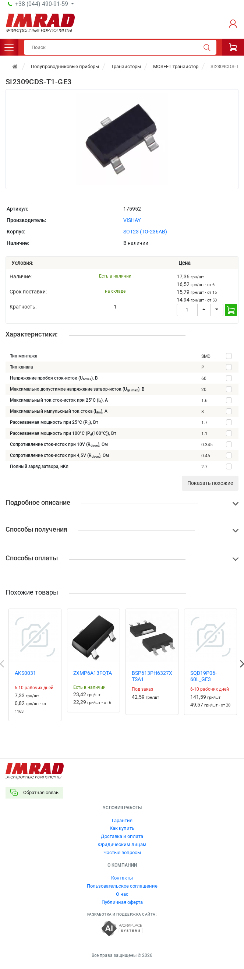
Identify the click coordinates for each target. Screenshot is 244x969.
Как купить (122, 828)
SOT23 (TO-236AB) (145, 232)
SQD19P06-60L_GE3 (203, 676)
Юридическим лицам (122, 844)
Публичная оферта (122, 902)
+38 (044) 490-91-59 (42, 4)
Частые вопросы (122, 852)
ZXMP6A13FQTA (92, 673)
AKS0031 (25, 673)
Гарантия (122, 820)
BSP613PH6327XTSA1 (152, 676)
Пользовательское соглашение (122, 886)
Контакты (122, 878)
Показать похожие (210, 483)
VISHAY (132, 220)
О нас (122, 894)
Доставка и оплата (122, 836)
